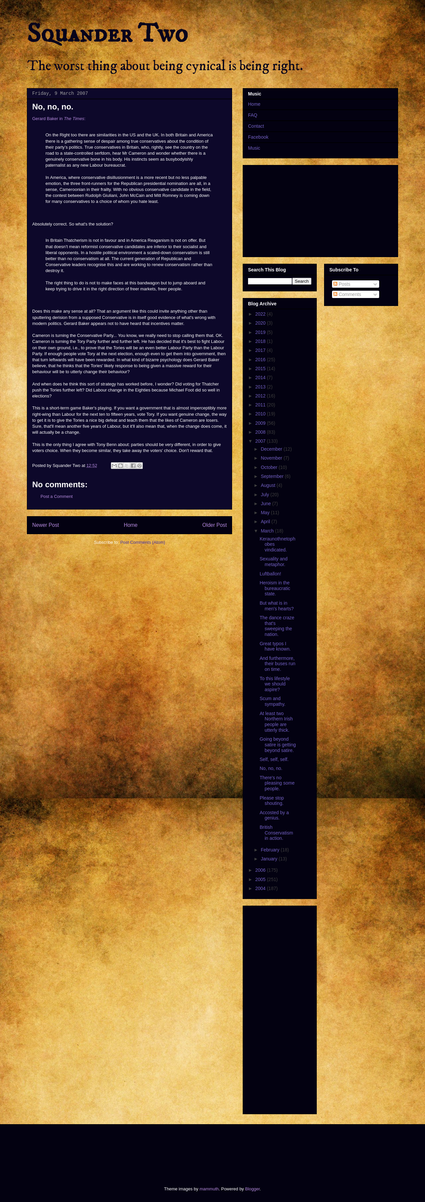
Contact (256, 126)
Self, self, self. (274, 759)
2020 (261, 323)
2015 (261, 368)
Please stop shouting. (272, 800)
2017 (261, 350)
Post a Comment (57, 496)
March (268, 530)
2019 (261, 332)
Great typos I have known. (275, 646)
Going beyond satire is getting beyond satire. (278, 744)
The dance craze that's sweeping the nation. (277, 626)
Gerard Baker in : (58, 118)
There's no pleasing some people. (277, 783)
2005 (261, 879)
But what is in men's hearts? (277, 605)
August (268, 485)
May (266, 512)
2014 (261, 377)
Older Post (214, 525)
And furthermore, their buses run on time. (278, 664)
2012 (261, 395)
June (266, 503)
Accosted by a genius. (274, 815)
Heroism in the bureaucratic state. (275, 588)
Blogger (252, 1188)
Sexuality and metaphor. (274, 561)
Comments (347, 294)
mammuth (209, 1188)
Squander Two (107, 34)
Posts (341, 284)
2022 (261, 314)
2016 (261, 359)
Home (131, 525)
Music (254, 148)
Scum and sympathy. (273, 701)
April (266, 521)
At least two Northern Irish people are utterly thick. (276, 722)
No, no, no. (271, 768)
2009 (261, 423)
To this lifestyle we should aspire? (275, 684)
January (270, 858)
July (265, 494)
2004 (261, 888)
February (271, 849)
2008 (261, 432)
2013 (261, 386)
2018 (261, 341)
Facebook (258, 137)
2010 (261, 413)
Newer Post (45, 525)
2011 (261, 404)
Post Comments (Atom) (142, 542)
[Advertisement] (147, 1149)
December (272, 449)
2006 (261, 870)
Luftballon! (270, 573)
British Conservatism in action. (276, 833)
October (270, 467)
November (272, 458)
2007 (261, 441)
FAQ (252, 115)
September (273, 476)
